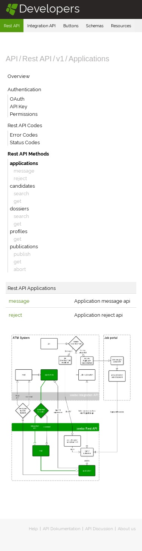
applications (24, 162)
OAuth (17, 98)
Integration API (41, 25)
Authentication (24, 89)
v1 (60, 58)
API (12, 58)
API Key (18, 106)
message (24, 170)
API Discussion (99, 528)
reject (20, 177)
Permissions (23, 113)
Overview (19, 75)
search (21, 193)
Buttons (70, 25)
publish (22, 253)
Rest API (12, 25)
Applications (89, 58)
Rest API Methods (28, 153)
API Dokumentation (61, 528)
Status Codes (25, 142)
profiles (18, 230)
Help (33, 528)
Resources (121, 25)
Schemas (94, 25)
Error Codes (23, 134)
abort (20, 268)
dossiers (19, 208)
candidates (22, 185)
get (17, 200)
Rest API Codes (25, 124)
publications (24, 246)
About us (127, 528)
